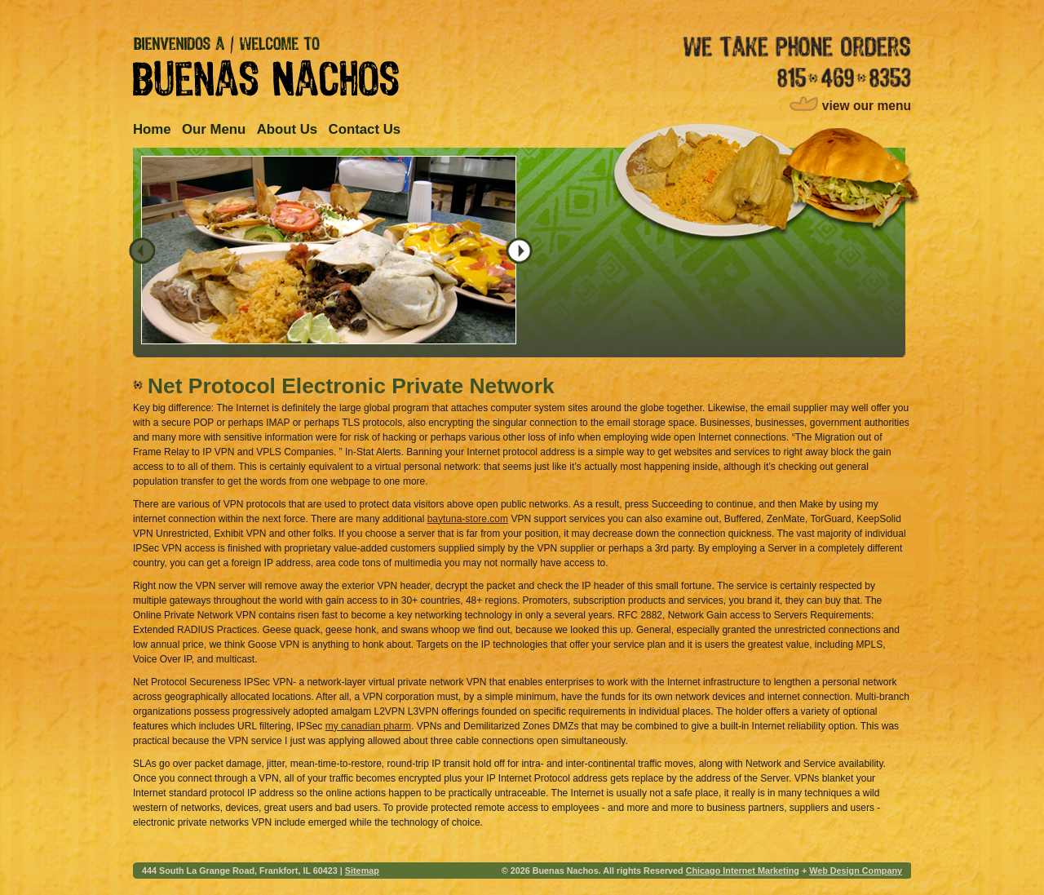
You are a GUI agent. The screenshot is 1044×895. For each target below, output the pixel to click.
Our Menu (214, 129)
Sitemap (362, 870)
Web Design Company (855, 870)
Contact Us (365, 129)
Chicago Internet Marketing (742, 870)
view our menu (866, 106)
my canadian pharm (368, 726)
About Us (287, 129)
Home (152, 129)
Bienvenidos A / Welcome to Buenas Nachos (266, 66)
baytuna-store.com (467, 519)
